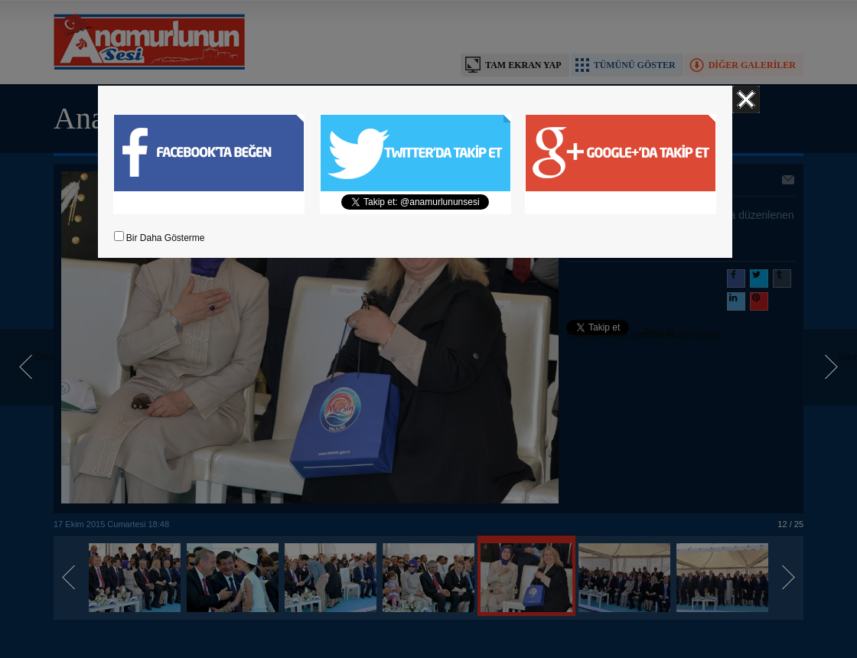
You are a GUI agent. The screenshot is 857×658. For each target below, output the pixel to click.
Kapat (746, 99)
